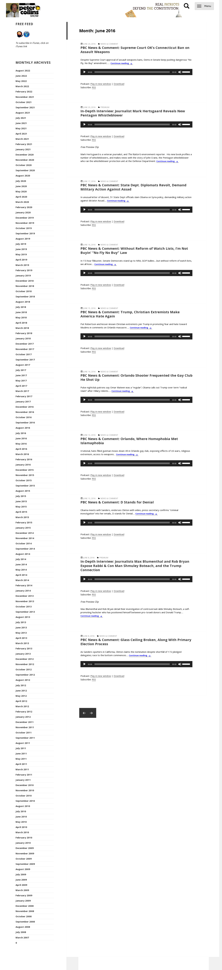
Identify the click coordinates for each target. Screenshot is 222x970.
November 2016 (25, 412)
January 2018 (23, 338)
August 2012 (23, 679)
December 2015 (25, 469)
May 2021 (21, 128)
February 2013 (24, 648)
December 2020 (25, 154)
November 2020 (25, 159)
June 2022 (21, 75)
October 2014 (24, 543)
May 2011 (21, 758)
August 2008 (23, 926)
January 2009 (23, 900)
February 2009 (24, 895)
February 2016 (24, 459)
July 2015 (21, 496)
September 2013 (25, 611)
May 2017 (21, 380)
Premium (105, 107)
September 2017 (25, 359)
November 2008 (25, 911)
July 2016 (21, 433)
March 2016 (22, 454)
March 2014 (22, 580)
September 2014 (25, 548)
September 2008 (25, 921)
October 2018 (24, 291)
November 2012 (25, 664)
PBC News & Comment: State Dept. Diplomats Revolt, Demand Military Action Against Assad (133, 187)
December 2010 (25, 785)
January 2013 (23, 653)
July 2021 (21, 117)
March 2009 (22, 890)
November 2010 (25, 790)
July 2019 (21, 243)
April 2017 (21, 385)
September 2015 (25, 485)
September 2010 (25, 800)
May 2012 (21, 695)
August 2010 (23, 806)
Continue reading (122, 63)
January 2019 (23, 275)
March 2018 (22, 327)
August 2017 (23, 364)
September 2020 (25, 170)
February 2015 (24, 522)
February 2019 (24, 270)
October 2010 (24, 795)
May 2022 (21, 81)
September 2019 (25, 233)
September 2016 (25, 422)
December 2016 (25, 406)
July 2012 (21, 685)
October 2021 (24, 102)
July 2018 (21, 306)
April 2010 (21, 827)
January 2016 (23, 464)
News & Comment (109, 43)
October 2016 (24, 417)
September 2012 (25, 674)
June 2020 (21, 186)
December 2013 (25, 595)
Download (119, 83)
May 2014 (21, 569)
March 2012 (22, 706)
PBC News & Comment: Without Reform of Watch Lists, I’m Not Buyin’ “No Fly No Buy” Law (134, 250)
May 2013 (21, 632)
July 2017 (21, 370)
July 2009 (21, 874)
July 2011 (21, 748)
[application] (136, 72)
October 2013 (24, 606)
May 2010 (21, 821)
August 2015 (23, 490)
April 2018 (21, 322)
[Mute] (179, 72)
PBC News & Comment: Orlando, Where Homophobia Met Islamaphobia (129, 440)
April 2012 (21, 701)
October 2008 (24, 916)
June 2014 (21, 564)
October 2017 (24, 354)
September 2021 (25, 107)
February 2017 (24, 396)
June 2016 (21, 438)
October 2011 (24, 732)
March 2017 (22, 391)
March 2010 (22, 832)
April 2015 (21, 511)
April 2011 (21, 763)
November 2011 (25, 727)
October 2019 (24, 228)
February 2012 (24, 711)
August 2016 (23, 427)
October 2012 (24, 669)
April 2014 (21, 574)
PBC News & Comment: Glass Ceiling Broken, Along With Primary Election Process (135, 641)
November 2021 (25, 96)
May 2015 (21, 506)
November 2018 (25, 285)
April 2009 (21, 884)
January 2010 (23, 842)
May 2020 (21, 191)
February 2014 (24, 585)
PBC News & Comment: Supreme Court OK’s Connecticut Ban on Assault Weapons (134, 49)
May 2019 (21, 254)
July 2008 (21, 932)
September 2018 (25, 296)
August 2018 (23, 301)
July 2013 (21, 622)
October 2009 (24, 858)
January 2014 (23, 590)
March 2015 (22, 517)
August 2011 (23, 743)
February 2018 (24, 333)
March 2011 (22, 769)
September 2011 (25, 737)
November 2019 (25, 222)
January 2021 (23, 149)
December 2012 (25, 658)
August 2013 (23, 616)
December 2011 (25, 722)
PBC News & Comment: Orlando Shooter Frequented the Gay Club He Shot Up (136, 377)
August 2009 (23, 869)
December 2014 (25, 532)
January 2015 (23, 527)
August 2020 (23, 175)
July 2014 (21, 559)
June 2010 (21, 816)
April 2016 (21, 448)
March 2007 (22, 937)
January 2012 (23, 716)
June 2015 (21, 501)
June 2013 (21, 627)
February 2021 (24, 144)
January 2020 (23, 212)
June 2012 (21, 690)
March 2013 (22, 643)
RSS (94, 87)
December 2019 (25, 217)
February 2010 (24, 837)
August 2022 (23, 70)
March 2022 (22, 86)
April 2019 (21, 259)
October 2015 (24, 480)
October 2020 (24, 165)
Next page (91, 713)
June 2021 (21, 123)
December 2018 (25, 280)
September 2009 (25, 863)
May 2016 (21, 443)
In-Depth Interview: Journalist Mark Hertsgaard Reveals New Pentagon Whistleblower (132, 113)
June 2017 (21, 375)
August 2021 (23, 112)
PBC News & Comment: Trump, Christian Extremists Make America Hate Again (130, 314)
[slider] (132, 72)
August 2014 (23, 553)
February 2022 (24, 91)
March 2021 (22, 138)
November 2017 (25, 349)
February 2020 (24, 207)
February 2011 (24, 774)
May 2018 (21, 317)
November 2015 (25, 475)
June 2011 (21, 753)
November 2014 (25, 538)
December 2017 (25, 343)
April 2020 (21, 196)
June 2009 (21, 879)
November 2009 (25, 853)
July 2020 (21, 180)
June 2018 (21, 312)
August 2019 (23, 238)
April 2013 (21, 637)
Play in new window (100, 83)
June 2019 (21, 249)
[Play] (84, 72)
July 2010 (21, 811)
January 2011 (23, 779)
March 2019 (22, 265)
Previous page (84, 713)
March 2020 (22, 201)
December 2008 (25, 905)
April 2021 (21, 133)
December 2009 (25, 848)
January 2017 (23, 401)
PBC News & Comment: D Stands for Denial (117, 502)
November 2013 (25, 601)
